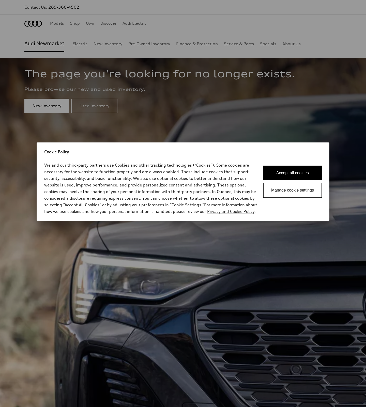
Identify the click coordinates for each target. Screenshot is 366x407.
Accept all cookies (292, 173)
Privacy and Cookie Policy (230, 211)
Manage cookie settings (292, 190)
